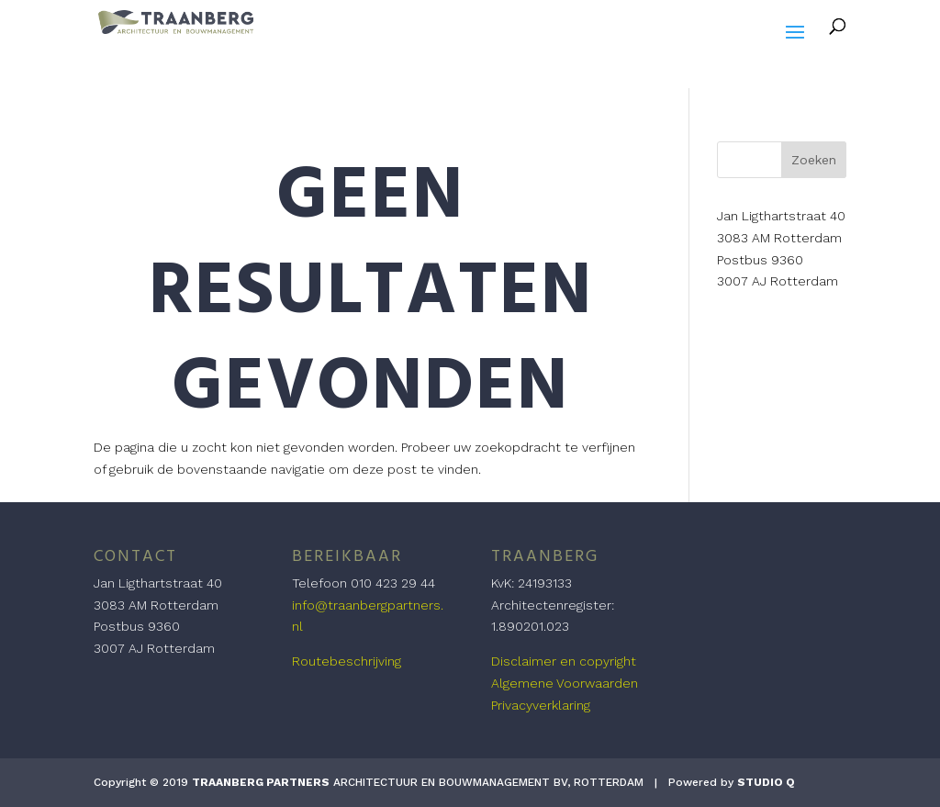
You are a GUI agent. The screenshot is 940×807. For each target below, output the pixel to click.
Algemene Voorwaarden (564, 683)
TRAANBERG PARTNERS (261, 782)
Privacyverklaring (540, 705)
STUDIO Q (766, 782)
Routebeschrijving (346, 661)
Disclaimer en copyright (563, 661)
